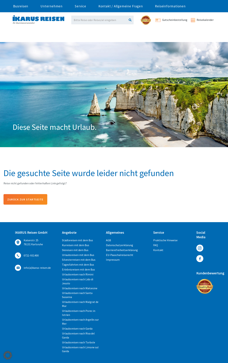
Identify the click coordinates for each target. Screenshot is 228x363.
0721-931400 (49, 3)
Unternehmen (51, 36)
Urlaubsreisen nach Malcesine (79, 288)
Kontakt (158, 250)
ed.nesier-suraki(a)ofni (37, 267)
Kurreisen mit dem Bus (75, 245)
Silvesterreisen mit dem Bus (78, 259)
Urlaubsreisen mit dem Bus (78, 255)
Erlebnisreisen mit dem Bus (78, 269)
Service (80, 36)
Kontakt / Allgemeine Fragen (120, 36)
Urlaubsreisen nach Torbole (78, 342)
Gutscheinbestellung (171, 20)
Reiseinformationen (170, 36)
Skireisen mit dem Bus (75, 250)
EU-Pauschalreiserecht (119, 255)
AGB (108, 240)
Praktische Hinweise (165, 240)
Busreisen (20, 36)
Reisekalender (202, 20)
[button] (7, 355)
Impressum (113, 259)
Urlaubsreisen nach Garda (77, 328)
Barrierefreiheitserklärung (122, 250)
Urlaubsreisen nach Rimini (77, 274)
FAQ (155, 245)
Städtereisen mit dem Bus (77, 240)
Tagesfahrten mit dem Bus (78, 264)
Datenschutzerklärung (119, 245)
